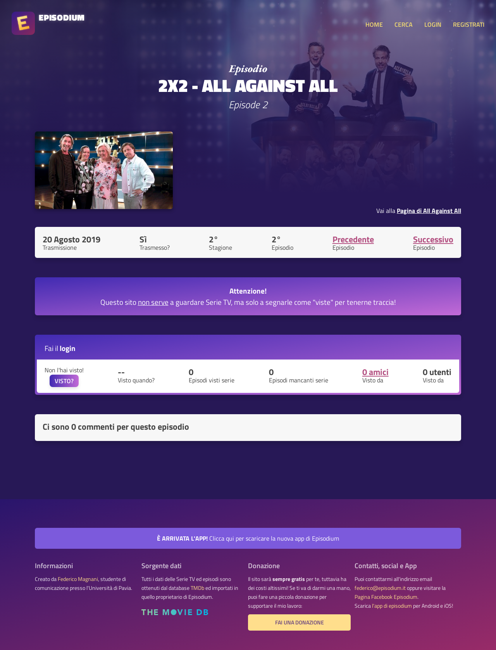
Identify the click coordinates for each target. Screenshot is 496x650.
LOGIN (432, 24)
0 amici (375, 372)
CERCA (403, 24)
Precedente (353, 239)
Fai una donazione (299, 622)
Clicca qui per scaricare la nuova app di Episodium (248, 538)
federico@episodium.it (380, 588)
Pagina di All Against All (429, 210)
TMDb (197, 588)
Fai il (60, 348)
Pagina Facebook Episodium (386, 597)
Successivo (433, 239)
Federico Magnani (78, 579)
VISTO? (64, 381)
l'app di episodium (392, 606)
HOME (374, 24)
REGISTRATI (468, 24)
